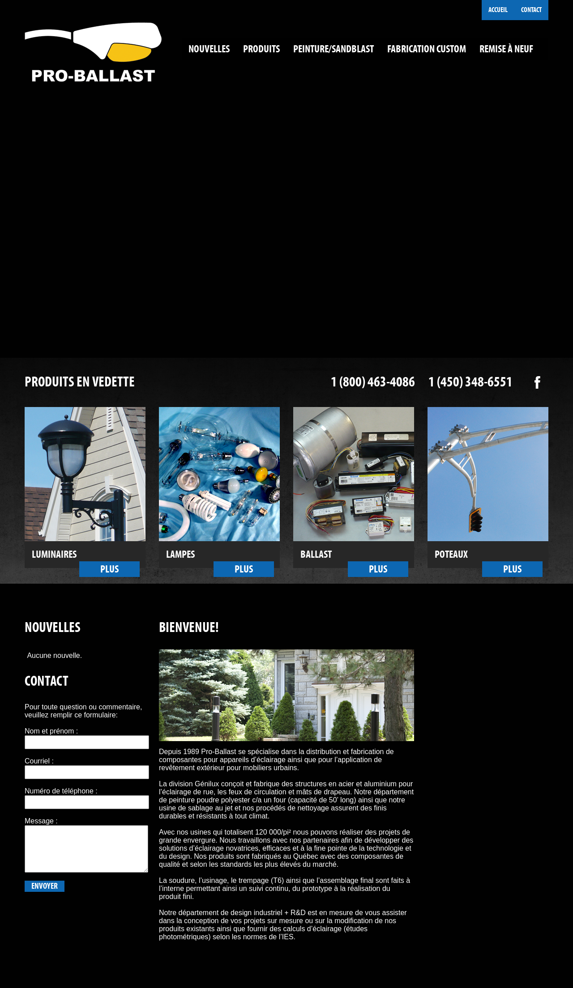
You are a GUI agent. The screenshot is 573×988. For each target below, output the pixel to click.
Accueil (498, 10)
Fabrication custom (426, 49)
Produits (261, 49)
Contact (531, 10)
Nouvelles (209, 49)
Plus (109, 569)
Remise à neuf (506, 49)
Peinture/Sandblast (333, 49)
